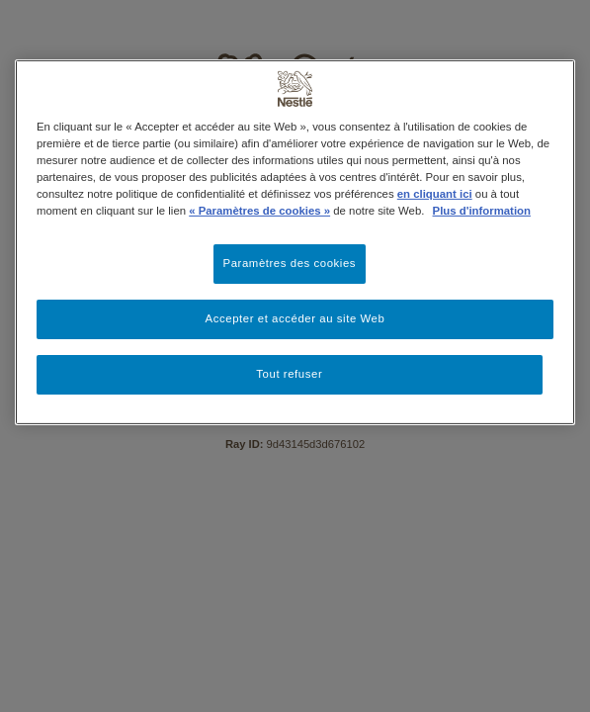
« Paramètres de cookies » (259, 211)
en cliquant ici (434, 194)
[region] (295, 242)
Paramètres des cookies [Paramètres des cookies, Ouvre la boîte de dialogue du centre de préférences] (290, 263)
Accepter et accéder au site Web (295, 318)
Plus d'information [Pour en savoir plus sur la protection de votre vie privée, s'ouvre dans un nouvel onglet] (482, 211)
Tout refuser (289, 374)
